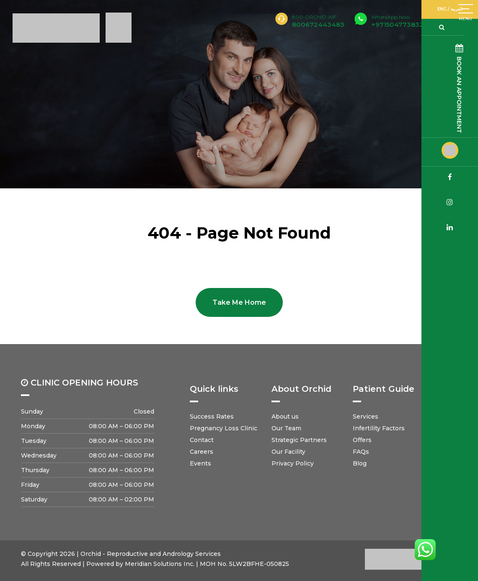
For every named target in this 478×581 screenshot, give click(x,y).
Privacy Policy (292, 463)
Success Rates (212, 416)
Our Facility (288, 451)
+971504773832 (397, 21)
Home (14, 218)
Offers (362, 440)
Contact (202, 440)
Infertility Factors (379, 428)
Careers (201, 451)
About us (285, 416)
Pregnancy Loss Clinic (223, 428)
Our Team (286, 428)
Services (365, 416)
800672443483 (318, 24)
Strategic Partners (299, 440)
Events (200, 463)
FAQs (361, 451)
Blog (360, 463)
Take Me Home (239, 302)
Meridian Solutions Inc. (159, 564)
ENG (451, 9)
